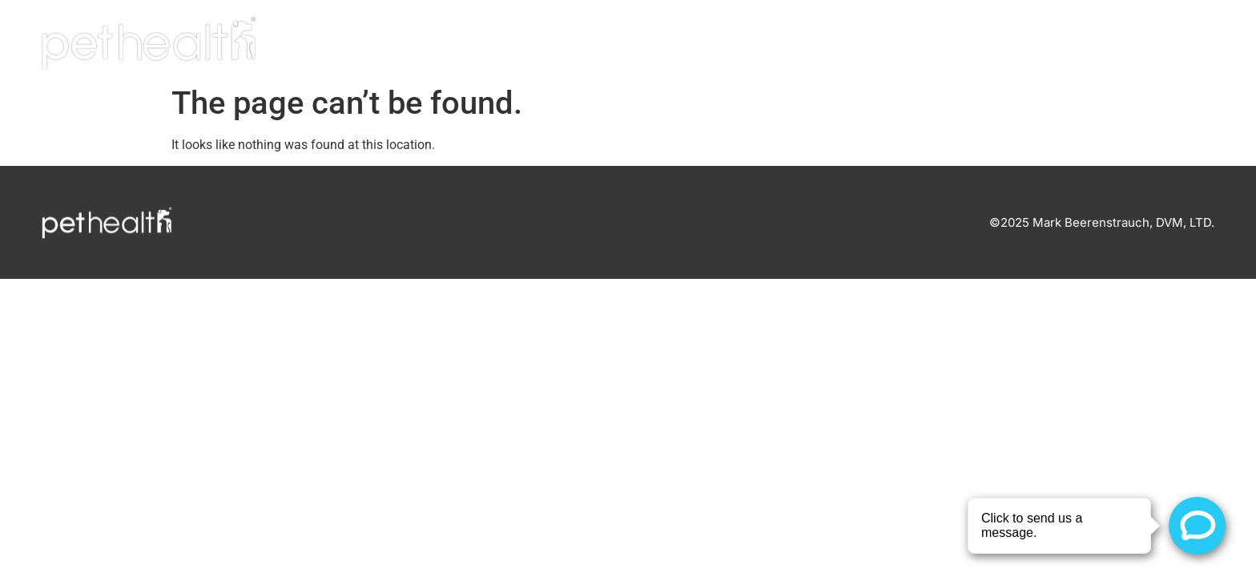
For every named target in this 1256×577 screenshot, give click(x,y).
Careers (1049, 43)
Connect (1158, 43)
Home (840, 43)
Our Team (938, 43)
